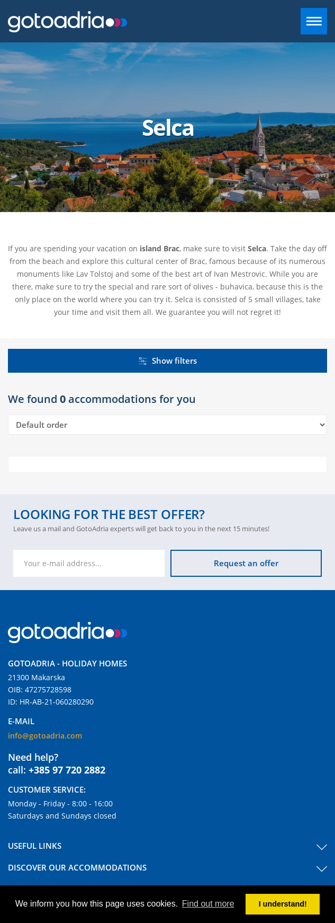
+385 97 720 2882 (67, 769)
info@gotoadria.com (45, 736)
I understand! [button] (283, 904)
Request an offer (246, 563)
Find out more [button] (208, 903)
